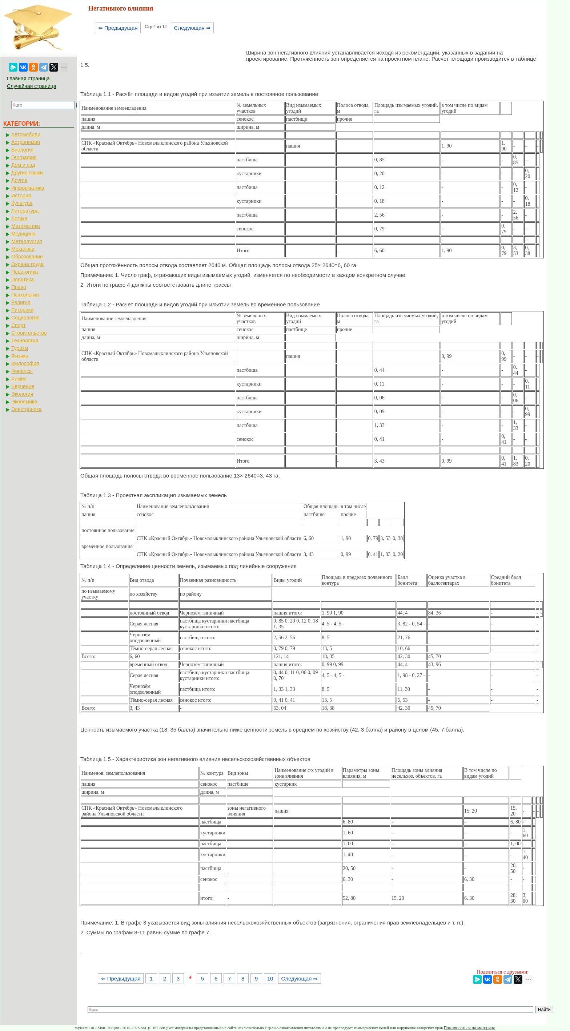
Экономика (24, 401)
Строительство (29, 333)
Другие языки (27, 173)
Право (18, 287)
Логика (19, 218)
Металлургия (26, 241)
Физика (19, 356)
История (21, 195)
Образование (27, 256)
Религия (21, 302)
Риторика (22, 310)
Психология (25, 295)
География (24, 157)
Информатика (27, 188)
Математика (25, 226)
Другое (19, 180)
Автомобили (25, 134)
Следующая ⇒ (192, 28)
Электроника (26, 409)
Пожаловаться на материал (469, 1028)
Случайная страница (31, 86)
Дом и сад (23, 165)
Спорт (18, 325)
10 (270, 978)
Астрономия (25, 142)
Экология (22, 394)
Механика (23, 249)
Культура (21, 203)
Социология (25, 318)
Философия (25, 363)
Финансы (22, 371)
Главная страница (28, 78)
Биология (22, 150)
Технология (24, 340)
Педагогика (24, 272)
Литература (25, 211)
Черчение (22, 386)
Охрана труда (27, 264)
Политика (22, 279)
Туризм (19, 348)
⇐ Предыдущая (118, 28)
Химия (19, 379)
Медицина (23, 234)
